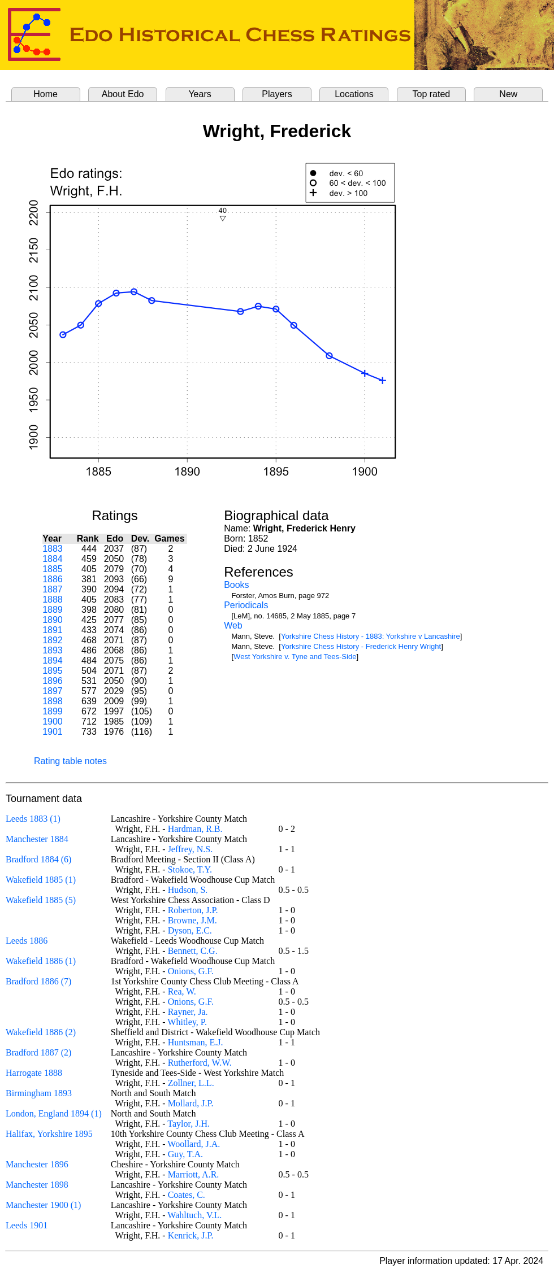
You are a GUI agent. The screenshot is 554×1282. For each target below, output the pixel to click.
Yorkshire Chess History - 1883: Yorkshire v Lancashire (370, 636)
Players (277, 94)
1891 (52, 630)
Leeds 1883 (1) (33, 818)
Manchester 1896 (37, 1164)
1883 (52, 548)
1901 (52, 731)
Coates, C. (186, 1195)
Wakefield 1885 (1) (41, 879)
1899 (52, 711)
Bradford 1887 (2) (38, 1052)
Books (236, 585)
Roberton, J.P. (193, 910)
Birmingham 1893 (39, 1093)
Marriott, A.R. (193, 1174)
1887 (52, 589)
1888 (52, 599)
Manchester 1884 (37, 839)
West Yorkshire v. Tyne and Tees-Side (294, 656)
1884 (52, 559)
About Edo (123, 94)
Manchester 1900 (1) (43, 1205)
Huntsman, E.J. (195, 1042)
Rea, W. (182, 991)
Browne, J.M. (192, 920)
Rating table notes (70, 761)
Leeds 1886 (26, 940)
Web (233, 625)
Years (199, 94)
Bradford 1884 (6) (38, 859)
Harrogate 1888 (34, 1073)
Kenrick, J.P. (191, 1235)
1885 (52, 569)
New (508, 94)
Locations (354, 94)
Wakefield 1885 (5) (41, 900)
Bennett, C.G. (193, 951)
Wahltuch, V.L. (194, 1215)
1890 (52, 620)
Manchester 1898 (37, 1184)
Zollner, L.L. (191, 1083)
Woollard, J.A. (193, 1144)
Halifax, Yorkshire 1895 (49, 1134)
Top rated (432, 94)
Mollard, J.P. (191, 1103)
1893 (52, 650)
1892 (52, 640)
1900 (52, 721)
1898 (52, 701)
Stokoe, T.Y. (190, 869)
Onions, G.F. (191, 971)
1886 (52, 579)
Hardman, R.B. (195, 829)
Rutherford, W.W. (200, 1062)
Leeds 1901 (26, 1225)
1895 (52, 670)
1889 (52, 609)
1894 (52, 660)
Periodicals (246, 605)
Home (45, 94)
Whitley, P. (187, 1022)
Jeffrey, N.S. (190, 849)
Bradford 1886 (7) (38, 981)
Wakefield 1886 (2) (41, 1032)
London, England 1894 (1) (54, 1113)
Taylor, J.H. (188, 1123)
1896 (52, 681)
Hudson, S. (188, 890)
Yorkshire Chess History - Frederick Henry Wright (361, 646)
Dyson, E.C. (190, 930)
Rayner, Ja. (188, 1012)
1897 (52, 691)
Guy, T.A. (185, 1154)
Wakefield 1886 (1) (41, 961)
